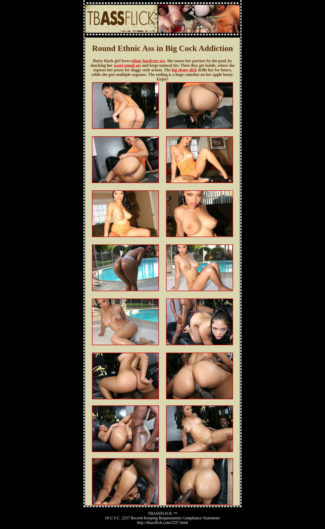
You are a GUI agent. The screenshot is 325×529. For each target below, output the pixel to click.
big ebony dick (184, 70)
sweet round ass (127, 65)
